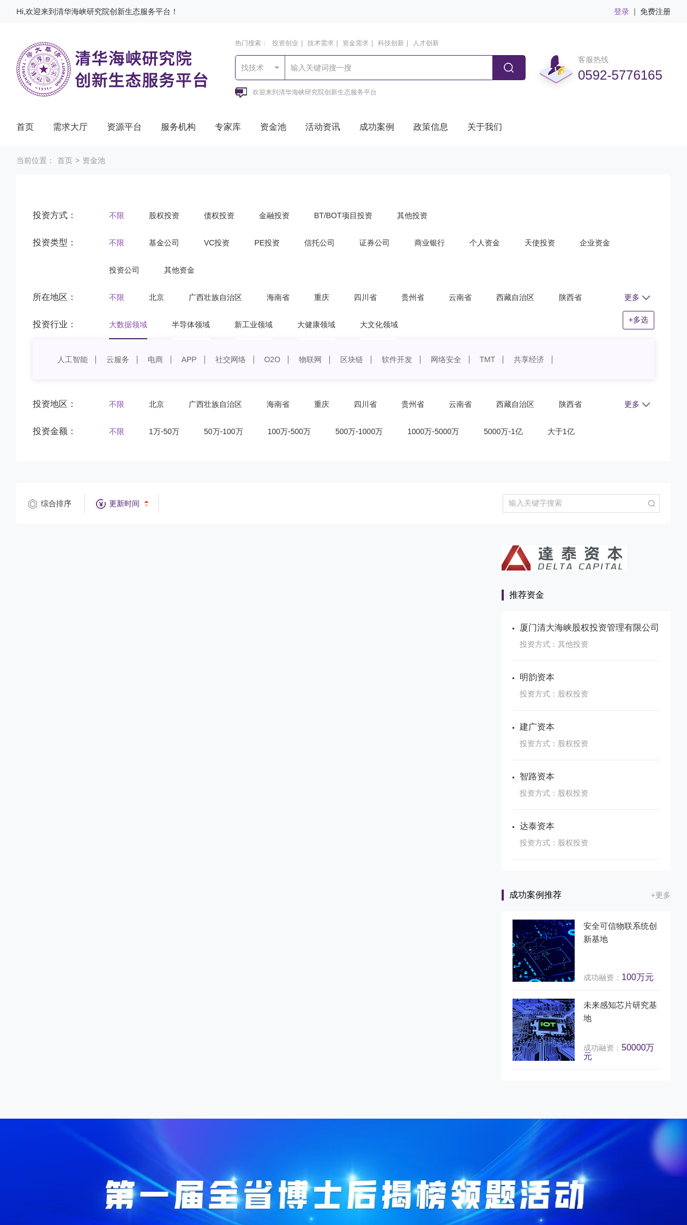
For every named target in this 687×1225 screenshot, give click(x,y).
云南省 (460, 297)
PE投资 (267, 242)
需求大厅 (70, 126)
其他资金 (179, 270)
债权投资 (219, 215)
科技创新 (391, 43)
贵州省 (412, 297)
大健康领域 (316, 324)
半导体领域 (191, 324)
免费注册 (655, 11)
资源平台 (124, 126)
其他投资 (412, 215)
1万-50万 (164, 431)
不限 (116, 215)
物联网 (310, 359)
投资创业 (285, 43)
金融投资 (274, 215)
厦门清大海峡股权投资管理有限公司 (589, 627)
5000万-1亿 (503, 431)
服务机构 (178, 126)
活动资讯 (322, 126)
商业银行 (429, 242)
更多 (637, 297)
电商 (155, 359)
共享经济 (529, 359)
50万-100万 (223, 431)
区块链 (351, 359)
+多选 (638, 319)
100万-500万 (289, 431)
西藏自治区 (515, 297)
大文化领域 (379, 324)
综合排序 (56, 503)
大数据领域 (128, 324)
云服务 (117, 359)
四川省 (365, 297)
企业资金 (595, 242)
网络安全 (446, 359)
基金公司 (164, 242)
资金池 (273, 126)
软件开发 (397, 359)
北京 (156, 297)
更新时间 (124, 503)
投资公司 (124, 270)
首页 (25, 126)
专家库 (228, 126)
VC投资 (217, 242)
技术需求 (321, 43)
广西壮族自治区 (215, 297)
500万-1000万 (359, 431)
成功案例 (376, 126)
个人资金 (484, 242)
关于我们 (484, 126)
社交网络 (230, 359)
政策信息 (430, 126)
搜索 (508, 68)
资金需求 (355, 43)
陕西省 (570, 297)
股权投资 (164, 215)
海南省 (278, 297)
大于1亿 (561, 431)
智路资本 (537, 776)
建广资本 (537, 726)
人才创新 (426, 43)
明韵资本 (537, 677)
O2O (272, 359)
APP (189, 359)
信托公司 (319, 242)
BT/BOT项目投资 (343, 215)
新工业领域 (253, 324)
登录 (621, 11)
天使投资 (540, 242)
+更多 (661, 895)
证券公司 (374, 242)
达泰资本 (537, 826)
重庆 (321, 297)
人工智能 (72, 359)
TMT (488, 359)
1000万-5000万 (433, 431)
